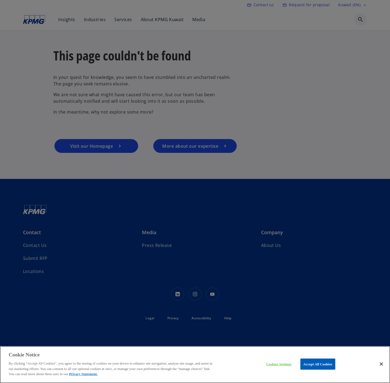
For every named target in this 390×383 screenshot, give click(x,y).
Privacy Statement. (83, 374)
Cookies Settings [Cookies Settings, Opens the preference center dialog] (278, 364)
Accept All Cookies (317, 364)
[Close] (381, 364)
